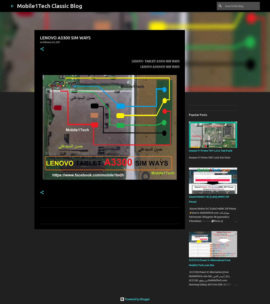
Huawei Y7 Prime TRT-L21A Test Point (210, 150)
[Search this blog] (242, 6)
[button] (42, 49)
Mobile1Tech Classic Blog (49, 6)
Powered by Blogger (135, 299)
